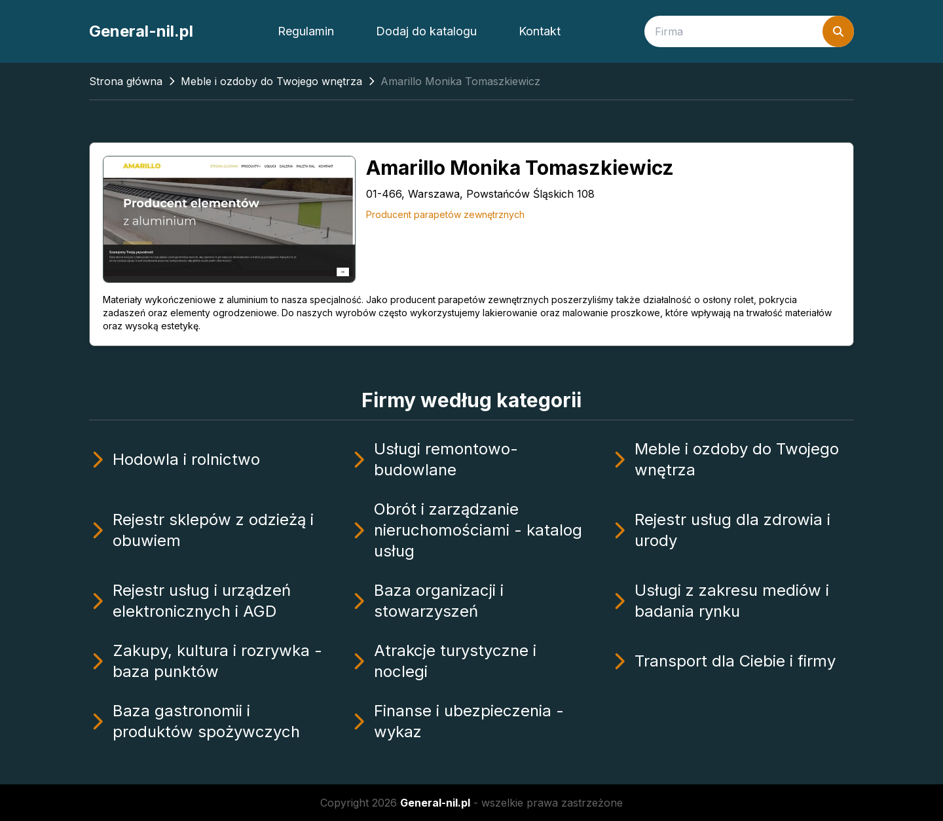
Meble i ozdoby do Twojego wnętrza (271, 81)
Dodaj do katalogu (426, 31)
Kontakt (540, 31)
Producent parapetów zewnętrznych (445, 214)
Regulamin (306, 31)
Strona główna (125, 81)
